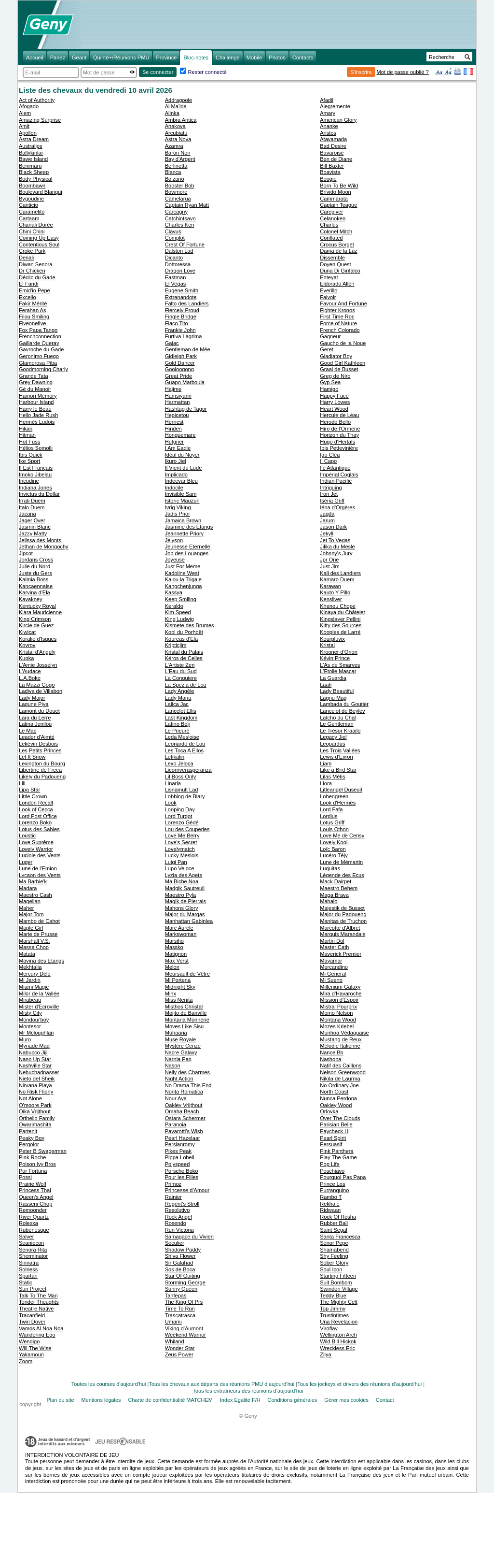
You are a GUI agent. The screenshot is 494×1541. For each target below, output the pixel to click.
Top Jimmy (332, 1308)
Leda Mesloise (182, 737)
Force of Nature (338, 323)
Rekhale (330, 1204)
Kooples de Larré (340, 632)
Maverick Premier (340, 954)
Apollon (28, 133)
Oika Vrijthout (35, 1111)
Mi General (333, 974)
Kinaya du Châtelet (342, 612)
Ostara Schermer (185, 1118)
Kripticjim (176, 645)
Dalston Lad (179, 251)
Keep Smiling (180, 599)
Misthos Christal (184, 1006)
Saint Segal (333, 1230)
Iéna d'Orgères (337, 507)
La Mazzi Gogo (37, 685)
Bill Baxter (332, 166)
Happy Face (334, 396)
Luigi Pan (176, 862)
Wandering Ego (37, 1335)
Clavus (173, 231)
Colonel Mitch (336, 231)
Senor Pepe (334, 1243)
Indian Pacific (336, 481)
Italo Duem (31, 507)
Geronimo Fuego (39, 356)
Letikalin (175, 757)
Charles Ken (179, 225)
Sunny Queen (181, 1289)
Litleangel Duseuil (341, 789)
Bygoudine (31, 199)
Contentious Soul (39, 244)
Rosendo (175, 1223)
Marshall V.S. (34, 941)
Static (25, 1282)
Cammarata (334, 199)
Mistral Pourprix (338, 1006)
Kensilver (331, 599)
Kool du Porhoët (184, 632)
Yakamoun (31, 1354)
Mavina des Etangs (41, 961)
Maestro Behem (338, 888)
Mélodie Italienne (340, 1046)
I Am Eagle (178, 448)
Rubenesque (34, 1230)
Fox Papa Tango (38, 330)
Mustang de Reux (341, 1039)
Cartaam (29, 218)
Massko (174, 947)
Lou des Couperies (187, 829)
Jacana (27, 514)
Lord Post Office (38, 816)
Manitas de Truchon (343, 921)
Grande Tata (33, 376)
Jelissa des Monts (40, 540)
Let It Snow (32, 757)
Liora (326, 783)
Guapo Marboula (185, 382)
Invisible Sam (181, 494)
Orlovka (329, 1111)
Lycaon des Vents (40, 875)
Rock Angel (178, 1217)
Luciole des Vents (40, 855)
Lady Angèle (179, 691)
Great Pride (178, 376)
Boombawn (32, 185)
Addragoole (178, 100)
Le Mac (27, 731)
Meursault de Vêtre (187, 974)
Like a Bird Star (338, 770)
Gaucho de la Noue (343, 343)
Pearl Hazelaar (182, 1138)
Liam (325, 763)
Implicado (176, 474)
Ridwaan (330, 1210)
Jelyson (174, 540)
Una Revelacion (338, 1322)
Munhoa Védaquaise (344, 1033)
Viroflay (329, 1328)
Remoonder (33, 1210)
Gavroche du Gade (41, 349)
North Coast (334, 1092)
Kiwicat (27, 632)
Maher (26, 908)
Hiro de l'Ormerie (340, 429)
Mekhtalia (30, 967)
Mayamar (331, 961)
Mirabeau (30, 1000)
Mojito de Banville (186, 1013)
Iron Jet (329, 494)
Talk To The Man (38, 1295)
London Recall (36, 803)
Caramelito (31, 212)
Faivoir (328, 297)
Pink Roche (32, 1157)
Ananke (329, 126)
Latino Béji (177, 724)
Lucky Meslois (181, 855)
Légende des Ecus (342, 875)
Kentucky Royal (37, 606)
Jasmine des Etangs (189, 527)
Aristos (328, 133)
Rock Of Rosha (338, 1217)
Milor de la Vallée (39, 993)
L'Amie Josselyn (38, 665)
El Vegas (175, 284)
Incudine (29, 481)
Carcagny (176, 212)
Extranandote (181, 297)
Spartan (28, 1276)
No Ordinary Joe (339, 1085)
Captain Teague (338, 205)
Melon (172, 967)
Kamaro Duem (337, 579)
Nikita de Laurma (340, 1078)
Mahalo (328, 901)
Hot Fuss (29, 442)
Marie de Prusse (38, 934)
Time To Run (180, 1308)
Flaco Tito (176, 323)
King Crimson (35, 619)
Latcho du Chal (338, 717)
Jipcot (26, 553)
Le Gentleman (336, 724)
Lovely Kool (333, 842)
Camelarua (178, 199)
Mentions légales (101, 1400)
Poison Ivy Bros (37, 1164)
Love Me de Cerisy (342, 835)
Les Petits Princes (40, 750)
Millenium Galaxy (340, 987)
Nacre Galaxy (181, 1052)
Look (171, 803)
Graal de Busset (339, 369)
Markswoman (181, 934)
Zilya (325, 1354)
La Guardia (333, 678)
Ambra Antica (181, 120)
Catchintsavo (180, 218)
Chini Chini (31, 231)
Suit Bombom (336, 1282)
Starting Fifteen (338, 1276)
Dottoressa (178, 264)
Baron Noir (178, 153)
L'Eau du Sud (181, 671)
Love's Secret (181, 842)
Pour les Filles (181, 1177)
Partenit (28, 1131)
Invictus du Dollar (39, 494)
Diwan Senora (35, 264)
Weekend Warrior (185, 1335)
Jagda (327, 514)
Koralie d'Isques (37, 639)
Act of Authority (37, 100)
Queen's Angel (36, 1197)
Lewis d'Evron (336, 757)
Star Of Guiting (182, 1276)
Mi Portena (178, 980)
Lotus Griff (332, 822)
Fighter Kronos (337, 310)
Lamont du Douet (39, 711)
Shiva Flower (180, 1256)
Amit (24, 126)
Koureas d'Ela (181, 639)
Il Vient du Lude (183, 468)
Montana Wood (338, 1020)
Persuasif (331, 1144)
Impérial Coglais (339, 474)
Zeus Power (179, 1354)
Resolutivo (177, 1210)
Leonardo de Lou (185, 744)
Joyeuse (175, 559)
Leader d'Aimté (37, 737)
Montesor (30, 1026)
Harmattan (177, 402)
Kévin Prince (335, 658)
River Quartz (34, 1217)
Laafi (325, 685)
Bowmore (176, 192)
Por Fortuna (33, 1171)
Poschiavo (332, 1171)
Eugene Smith (181, 290)
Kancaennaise (36, 586)
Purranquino (334, 1190)
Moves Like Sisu (184, 1026)
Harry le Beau (35, 409)
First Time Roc (337, 316)
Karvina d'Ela (34, 592)
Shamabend (334, 1250)
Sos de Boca (180, 1269)
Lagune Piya (33, 704)
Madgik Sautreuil (185, 888)
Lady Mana (178, 698)
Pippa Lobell (179, 1157)
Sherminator (33, 1256)
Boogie (328, 179)
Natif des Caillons (340, 1065)
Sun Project (32, 1289)
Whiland (174, 1341)
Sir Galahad (179, 1263)
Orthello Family (37, 1118)
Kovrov (27, 645)
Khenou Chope (338, 606)
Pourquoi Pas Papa (343, 1177)
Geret (326, 349)
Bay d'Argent (180, 159)
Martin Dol (332, 941)
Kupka (26, 658)
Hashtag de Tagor (186, 409)
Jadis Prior (177, 514)
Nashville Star (35, 1065)
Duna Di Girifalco (340, 271)
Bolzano (174, 179)
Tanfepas (176, 1295)
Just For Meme (183, 566)
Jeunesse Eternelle (187, 546)
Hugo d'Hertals (337, 442)
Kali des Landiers (340, 573)
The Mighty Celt (338, 1302)
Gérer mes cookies (346, 1400)
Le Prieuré (177, 731)
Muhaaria (176, 1033)
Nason (172, 1065)
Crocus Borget (337, 244)
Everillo (328, 290)
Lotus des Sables (39, 829)
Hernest (174, 422)
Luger (25, 862)
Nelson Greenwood (343, 1072)
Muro (25, 1039)
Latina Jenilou (35, 724)
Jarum (327, 520)
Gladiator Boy (336, 356)
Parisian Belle (336, 1124)
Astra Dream (34, 139)
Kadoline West (182, 573)
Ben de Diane (336, 159)
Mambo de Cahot (39, 921)
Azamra (174, 146)
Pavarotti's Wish (184, 1131)
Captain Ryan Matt (187, 205)
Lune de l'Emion (38, 868)
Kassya (173, 592)
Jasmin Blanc (35, 527)
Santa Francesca (340, 1236)
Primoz (173, 1184)
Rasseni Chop (35, 1204)
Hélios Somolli (36, 448)
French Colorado (339, 330)
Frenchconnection (40, 336)
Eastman (175, 277)
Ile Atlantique (335, 468)
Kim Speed (178, 612)
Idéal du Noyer (182, 455)
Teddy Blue (333, 1295)
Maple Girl (31, 928)
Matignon (176, 954)
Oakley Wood (336, 1105)
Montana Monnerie (187, 1020)
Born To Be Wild (339, 185)
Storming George (185, 1282)
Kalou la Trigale (183, 579)
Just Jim (330, 566)
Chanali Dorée (36, 225)
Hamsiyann (178, 396)
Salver (26, 1236)
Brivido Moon (335, 192)
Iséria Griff (332, 501)
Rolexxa (28, 1223)
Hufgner (174, 442)
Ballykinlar (31, 153)
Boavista (330, 172)
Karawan (330, 586)
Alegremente (335, 106)
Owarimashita (35, 1124)
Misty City (30, 1013)
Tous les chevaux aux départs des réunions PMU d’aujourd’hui (222, 1384)
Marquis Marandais (342, 934)
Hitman (27, 435)
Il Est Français (36, 468)
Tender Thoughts (39, 1302)
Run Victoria (179, 1230)
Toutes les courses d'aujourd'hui (108, 1384)
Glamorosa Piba (38, 363)
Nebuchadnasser (39, 1072)
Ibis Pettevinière (339, 448)
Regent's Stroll (182, 1204)
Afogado (29, 106)
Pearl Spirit (333, 1138)
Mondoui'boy (34, 1020)
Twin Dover (32, 1322)
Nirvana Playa (35, 1085)
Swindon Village (338, 1289)
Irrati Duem (32, 501)
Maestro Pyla (180, 895)
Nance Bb (331, 1052)
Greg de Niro (335, 376)
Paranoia (175, 1124)
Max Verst (177, 961)
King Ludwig (179, 619)
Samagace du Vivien (189, 1236)
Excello (27, 297)
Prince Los (332, 1184)
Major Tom (31, 914)
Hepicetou (177, 415)
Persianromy (180, 1144)
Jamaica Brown (183, 520)
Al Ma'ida (176, 106)
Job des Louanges (186, 553)
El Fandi (29, 284)
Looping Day (180, 809)
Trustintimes (334, 1315)
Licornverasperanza (188, 770)
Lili (22, 783)
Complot (175, 238)
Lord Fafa (331, 809)
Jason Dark (333, 527)
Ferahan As (32, 310)
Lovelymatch (180, 849)
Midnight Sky (180, 987)
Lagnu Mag (333, 698)
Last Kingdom (181, 717)
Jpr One (329, 559)
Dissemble (332, 257)
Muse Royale (180, 1039)
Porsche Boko (181, 1171)
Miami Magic (34, 987)
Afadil (326, 100)
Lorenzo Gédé (182, 822)
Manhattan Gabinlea (189, 921)
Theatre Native (36, 1308)
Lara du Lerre (35, 717)
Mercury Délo (35, 974)
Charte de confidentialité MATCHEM (170, 1400)
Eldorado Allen (337, 284)
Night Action (179, 1078)
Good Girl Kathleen (342, 363)
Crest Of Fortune (185, 244)
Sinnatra (29, 1263)
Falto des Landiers (187, 303)
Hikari (25, 429)
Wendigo (29, 1341)
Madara (28, 888)
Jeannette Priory (184, 533)
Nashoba (330, 1059)
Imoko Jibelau (35, 474)
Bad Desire (333, 146)
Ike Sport (29, 461)
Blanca (173, 172)
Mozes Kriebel (337, 1026)
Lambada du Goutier (344, 704)
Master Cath (334, 947)
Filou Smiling (34, 316)
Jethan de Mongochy (44, 546)
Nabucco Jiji (33, 1052)
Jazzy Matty (33, 533)
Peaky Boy (31, 1138)
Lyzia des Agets (183, 875)
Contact (385, 1400)
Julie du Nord (34, 566)
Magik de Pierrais (185, 901)
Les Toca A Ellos (184, 750)
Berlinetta (176, 166)
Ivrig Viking (178, 507)
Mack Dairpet (335, 881)
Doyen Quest (335, 264)
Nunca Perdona (338, 1098)
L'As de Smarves (340, 665)
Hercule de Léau (339, 415)
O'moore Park (35, 1105)
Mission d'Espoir (339, 1000)
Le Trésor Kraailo (340, 731)
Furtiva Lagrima (183, 336)
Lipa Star (29, 789)
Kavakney (30, 599)
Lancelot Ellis (180, 711)
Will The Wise (35, 1348)
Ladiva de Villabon (40, 691)
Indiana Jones (35, 487)
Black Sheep (34, 172)
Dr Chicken (32, 271)
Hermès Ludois (37, 422)
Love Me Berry (182, 835)
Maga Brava (334, 895)
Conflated (331, 238)
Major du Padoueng (343, 914)
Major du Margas (185, 914)
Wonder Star (180, 1348)
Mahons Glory (181, 908)
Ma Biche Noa (181, 881)
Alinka (172, 113)
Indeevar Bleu (181, 481)
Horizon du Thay (339, 435)
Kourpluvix (332, 639)
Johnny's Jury (336, 553)
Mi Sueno (331, 980)
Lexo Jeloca (179, 763)
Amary (327, 113)
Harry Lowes (335, 402)
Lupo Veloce (179, 868)
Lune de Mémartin (341, 862)
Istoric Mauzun (182, 501)
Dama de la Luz (338, 251)
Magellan (30, 901)
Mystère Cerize (183, 1046)
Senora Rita (33, 1250)
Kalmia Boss (33, 579)
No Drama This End (188, 1085)
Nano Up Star (35, 1059)
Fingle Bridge (180, 316)
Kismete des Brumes (189, 625)
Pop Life (330, 1164)
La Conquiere (181, 678)
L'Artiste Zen (180, 665)
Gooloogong (179, 369)
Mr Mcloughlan (36, 1033)
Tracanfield (32, 1315)
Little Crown (33, 796)
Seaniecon (31, 1243)
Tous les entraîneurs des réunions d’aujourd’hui (248, 1391)
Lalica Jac (177, 704)
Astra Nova (178, 139)
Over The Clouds (340, 1118)
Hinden (173, 429)
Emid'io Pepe (34, 290)
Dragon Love (180, 271)
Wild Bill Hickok (338, 1341)
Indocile (174, 487)
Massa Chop (34, 947)
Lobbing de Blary (185, 796)
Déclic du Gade (37, 277)
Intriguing (331, 487)
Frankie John (180, 330)
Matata (27, 954)
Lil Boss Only (180, 776)
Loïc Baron (332, 849)
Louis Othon (334, 829)
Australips (30, 146)
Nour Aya (176, 1098)
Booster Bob (179, 185)
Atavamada (333, 139)
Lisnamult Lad (181, 789)
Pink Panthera (336, 1151)
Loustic (27, 835)
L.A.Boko (30, 678)
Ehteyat (329, 277)
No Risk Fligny (36, 1092)
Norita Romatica (184, 1092)
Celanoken (332, 218)
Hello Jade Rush (38, 415)
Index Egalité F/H (240, 1400)
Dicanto (174, 257)
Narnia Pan (178, 1059)
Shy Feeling (334, 1256)
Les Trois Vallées (340, 750)
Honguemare (180, 435)
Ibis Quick (30, 455)
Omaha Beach (182, 1111)
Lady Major (32, 698)
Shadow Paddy (183, 1250)
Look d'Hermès (338, 803)
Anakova (175, 126)
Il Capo (328, 461)
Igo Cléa (330, 455)
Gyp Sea (330, 382)
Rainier (173, 1197)
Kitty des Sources (340, 625)
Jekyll (326, 533)
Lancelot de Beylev (342, 711)
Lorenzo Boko (35, 822)
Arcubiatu (176, 133)
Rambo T (331, 1197)
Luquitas (330, 868)
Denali (26, 257)
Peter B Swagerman (43, 1151)
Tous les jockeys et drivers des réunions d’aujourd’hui (359, 1384)
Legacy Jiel (333, 737)
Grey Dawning (36, 382)
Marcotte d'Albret (340, 928)
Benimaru (30, 166)
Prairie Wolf (32, 1184)
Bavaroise (331, 153)
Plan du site (60, 1400)
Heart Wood (334, 409)
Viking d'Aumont (184, 1328)
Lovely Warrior (36, 849)
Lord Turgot (178, 816)
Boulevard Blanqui (40, 192)
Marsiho (174, 941)
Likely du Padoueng (42, 776)
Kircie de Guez (36, 625)
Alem (25, 113)
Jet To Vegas (335, 540)
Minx (170, 993)
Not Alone (30, 1098)
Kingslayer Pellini (340, 619)
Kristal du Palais (184, 652)
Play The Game (338, 1157)
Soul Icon (331, 1269)
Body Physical (35, 179)
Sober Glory (334, 1263)
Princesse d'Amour (187, 1190)
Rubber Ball (334, 1223)
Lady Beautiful (337, 691)
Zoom (25, 1361)
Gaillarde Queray (39, 343)
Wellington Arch (338, 1335)
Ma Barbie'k (33, 881)
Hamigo (329, 389)
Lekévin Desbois (38, 744)
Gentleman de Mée (187, 349)
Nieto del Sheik (37, 1078)
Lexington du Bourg (42, 763)
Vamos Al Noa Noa (41, 1328)
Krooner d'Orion (338, 652)
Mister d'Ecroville (39, 1006)
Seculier (174, 1243)
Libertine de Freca (40, 770)
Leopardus (332, 744)
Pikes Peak (178, 1151)
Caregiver (331, 212)
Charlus (329, 225)
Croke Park (32, 251)
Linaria (173, 783)
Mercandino (334, 967)
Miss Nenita (179, 1000)
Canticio (28, 205)
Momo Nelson (336, 1013)
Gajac (172, 343)
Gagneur (330, 336)
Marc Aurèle (179, 928)
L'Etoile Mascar (338, 671)
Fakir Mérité (33, 303)
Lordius (328, 816)
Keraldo (174, 606)
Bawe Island (33, 159)
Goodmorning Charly (43, 369)
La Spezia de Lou (185, 685)
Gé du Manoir (35, 389)
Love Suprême (36, 842)
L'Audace (30, 671)
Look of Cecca (36, 809)
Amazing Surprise (40, 120)
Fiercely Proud (182, 310)
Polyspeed (177, 1164)
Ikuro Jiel (175, 461)
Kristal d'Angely (37, 652)
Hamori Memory (38, 396)
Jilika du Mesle (337, 546)
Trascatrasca (180, 1315)
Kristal (327, 645)
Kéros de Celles (184, 658)
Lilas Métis (332, 776)
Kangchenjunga (183, 586)
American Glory (338, 120)
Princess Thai (35, 1190)
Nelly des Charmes (187, 1072)
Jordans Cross (36, 559)
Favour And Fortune (343, 303)
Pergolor (29, 1144)
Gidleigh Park (181, 356)
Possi (25, 1177)
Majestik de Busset (342, 908)
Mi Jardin (30, 980)
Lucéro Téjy (334, 855)
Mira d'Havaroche (340, 993)
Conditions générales (292, 1400)
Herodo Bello (335, 422)
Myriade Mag (34, 1046)
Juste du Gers (35, 573)
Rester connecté (207, 72)
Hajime (173, 389)
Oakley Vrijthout (184, 1105)
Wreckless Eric (337, 1348)
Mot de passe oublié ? (403, 72)
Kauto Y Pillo (335, 592)
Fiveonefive (32, 323)
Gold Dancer (180, 363)
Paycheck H (334, 1131)
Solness (28, 1269)
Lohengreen (334, 796)
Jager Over (32, 520)
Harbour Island (36, 402)
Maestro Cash (35, 895)
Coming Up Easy (39, 238)
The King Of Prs (184, 1302)
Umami (173, 1322)
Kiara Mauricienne (40, 612)
